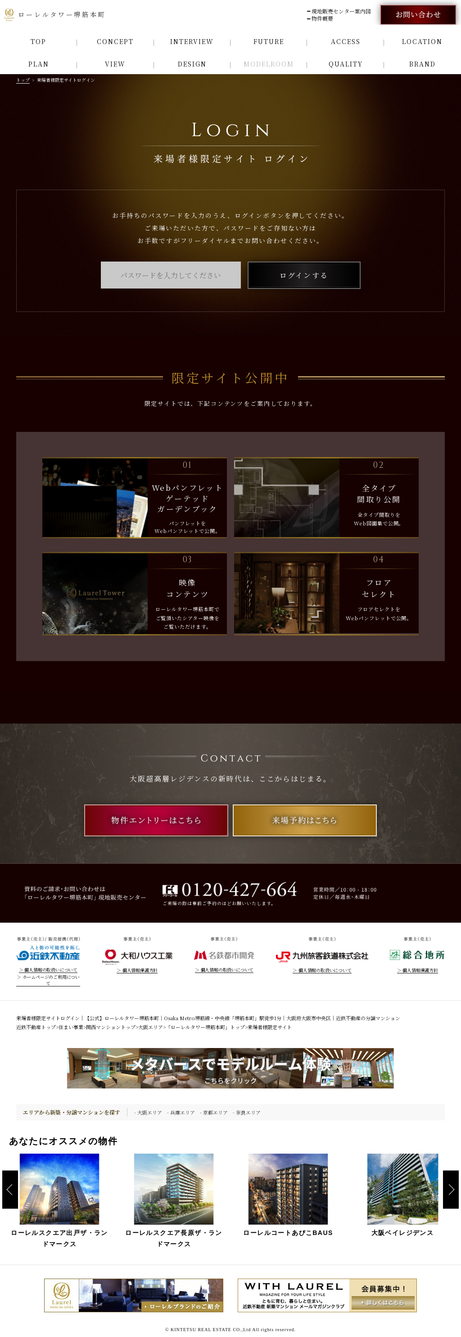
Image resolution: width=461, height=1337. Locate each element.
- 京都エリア (214, 1112)
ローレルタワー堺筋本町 (55, 15)
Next (451, 1190)
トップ (23, 79)
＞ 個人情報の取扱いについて (48, 970)
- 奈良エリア (247, 1112)
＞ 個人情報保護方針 (137, 970)
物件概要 (322, 18)
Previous (10, 1190)
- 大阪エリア (148, 1112)
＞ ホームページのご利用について (48, 980)
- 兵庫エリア (181, 1112)
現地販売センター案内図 (341, 11)
